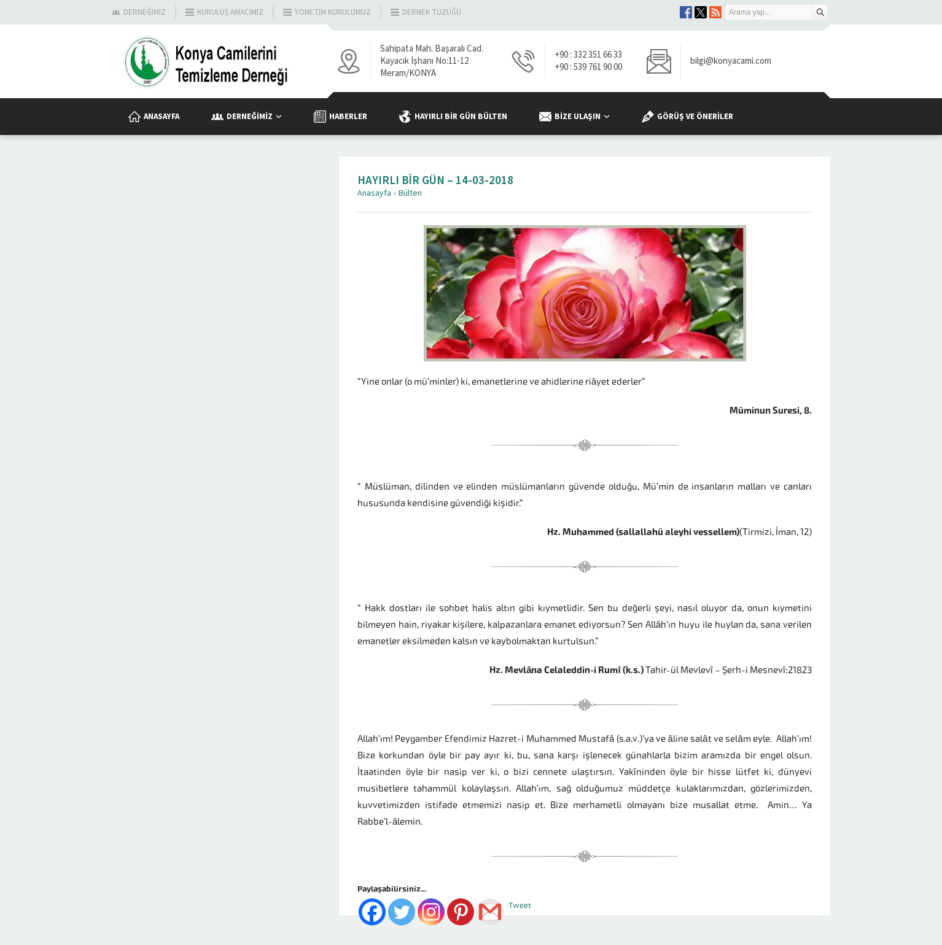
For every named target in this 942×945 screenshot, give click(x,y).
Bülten (410, 193)
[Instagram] (431, 911)
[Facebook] (372, 911)
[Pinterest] (460, 911)
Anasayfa (374, 193)
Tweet (519, 905)
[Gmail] (490, 911)
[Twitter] (401, 911)
